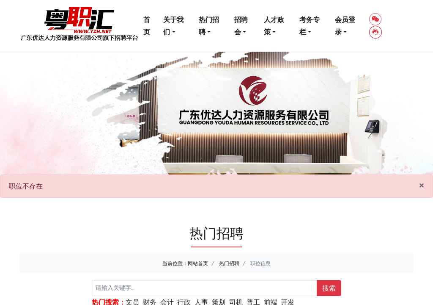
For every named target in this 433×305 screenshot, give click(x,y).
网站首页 (198, 263)
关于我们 (173, 25)
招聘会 (241, 25)
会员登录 (345, 25)
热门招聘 (209, 25)
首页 (146, 25)
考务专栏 (309, 25)
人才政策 (274, 25)
